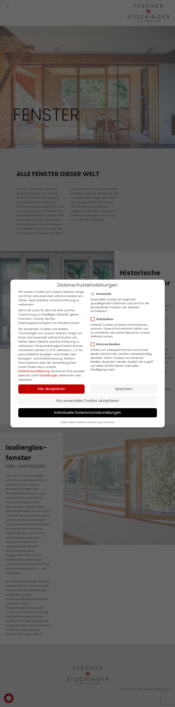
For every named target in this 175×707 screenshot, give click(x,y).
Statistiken (104, 319)
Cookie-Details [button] (68, 422)
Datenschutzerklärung (33, 371)
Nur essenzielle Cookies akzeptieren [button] (87, 400)
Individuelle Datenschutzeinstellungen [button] (87, 412)
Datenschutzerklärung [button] (89, 422)
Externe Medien (107, 344)
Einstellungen (49, 375)
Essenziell (103, 294)
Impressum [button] (108, 422)
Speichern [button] (123, 388)
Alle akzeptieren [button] (51, 388)
